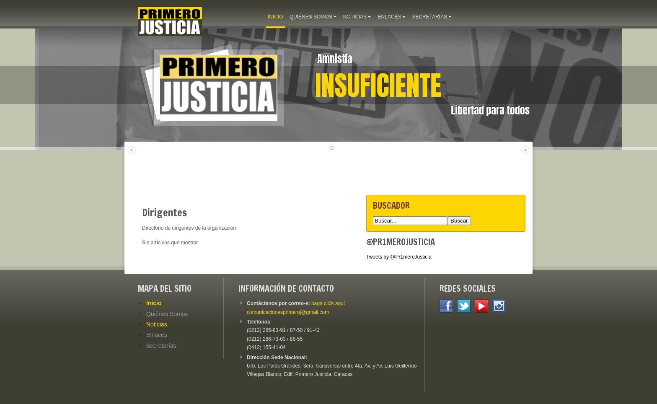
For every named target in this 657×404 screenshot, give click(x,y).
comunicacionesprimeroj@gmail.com (288, 312)
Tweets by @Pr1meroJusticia (399, 257)
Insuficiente (378, 85)
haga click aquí (328, 303)
